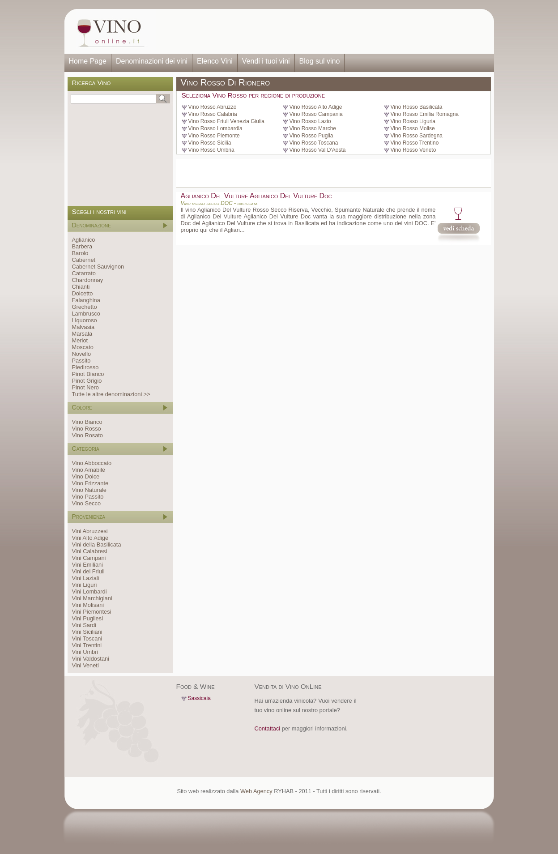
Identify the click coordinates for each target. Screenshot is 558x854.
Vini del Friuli (88, 571)
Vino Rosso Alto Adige (316, 107)
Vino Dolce (86, 476)
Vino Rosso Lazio (310, 121)
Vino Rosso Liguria (413, 121)
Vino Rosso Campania (316, 114)
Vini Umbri (85, 652)
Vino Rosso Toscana (314, 143)
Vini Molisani (88, 605)
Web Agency (256, 791)
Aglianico (83, 239)
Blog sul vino (319, 61)
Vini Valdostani (90, 658)
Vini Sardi (84, 625)
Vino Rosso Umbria (211, 150)
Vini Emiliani (87, 564)
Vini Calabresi (89, 551)
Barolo (80, 253)
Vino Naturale (89, 490)
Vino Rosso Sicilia (209, 143)
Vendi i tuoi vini (266, 61)
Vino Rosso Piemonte (214, 135)
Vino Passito (88, 496)
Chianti (81, 286)
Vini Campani (89, 558)
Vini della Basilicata (96, 544)
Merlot (80, 340)
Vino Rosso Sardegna (417, 135)
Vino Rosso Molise (413, 128)
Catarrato (84, 273)
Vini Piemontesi (91, 611)
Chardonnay (87, 280)
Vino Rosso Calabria (212, 114)
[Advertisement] (322, 31)
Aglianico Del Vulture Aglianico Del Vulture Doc (256, 196)
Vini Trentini (87, 645)
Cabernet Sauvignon (98, 266)
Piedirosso (85, 367)
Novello (81, 353)
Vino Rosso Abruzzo (212, 107)
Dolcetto (82, 293)
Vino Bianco (87, 421)
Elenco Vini (215, 61)
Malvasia (83, 327)
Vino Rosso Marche (313, 128)
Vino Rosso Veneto (413, 150)
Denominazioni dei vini (151, 61)
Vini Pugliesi (87, 618)
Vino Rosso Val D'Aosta (318, 150)
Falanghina (86, 300)
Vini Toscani (87, 638)
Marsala (82, 333)
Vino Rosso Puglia (311, 135)
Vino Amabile (88, 469)
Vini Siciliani (87, 631)
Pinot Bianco (88, 374)
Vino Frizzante (90, 483)
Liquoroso (84, 320)
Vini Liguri (84, 584)
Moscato (83, 347)
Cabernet (84, 259)
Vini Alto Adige (90, 537)
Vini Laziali (85, 578)
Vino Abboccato (92, 463)
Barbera (82, 246)
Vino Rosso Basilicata (417, 107)
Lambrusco (86, 313)
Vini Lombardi (89, 591)
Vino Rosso (86, 428)
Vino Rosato (87, 435)
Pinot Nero (85, 387)
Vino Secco (86, 503)
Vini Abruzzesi (90, 531)
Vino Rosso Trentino (415, 143)
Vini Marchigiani (92, 598)
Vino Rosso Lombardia (215, 128)
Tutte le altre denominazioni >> (111, 394)
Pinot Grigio (87, 380)
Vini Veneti (85, 665)
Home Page (88, 61)
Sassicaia (199, 698)
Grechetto (84, 306)
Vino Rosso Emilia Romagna (425, 114)
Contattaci (268, 728)
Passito (81, 360)
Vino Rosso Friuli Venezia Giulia (226, 121)
